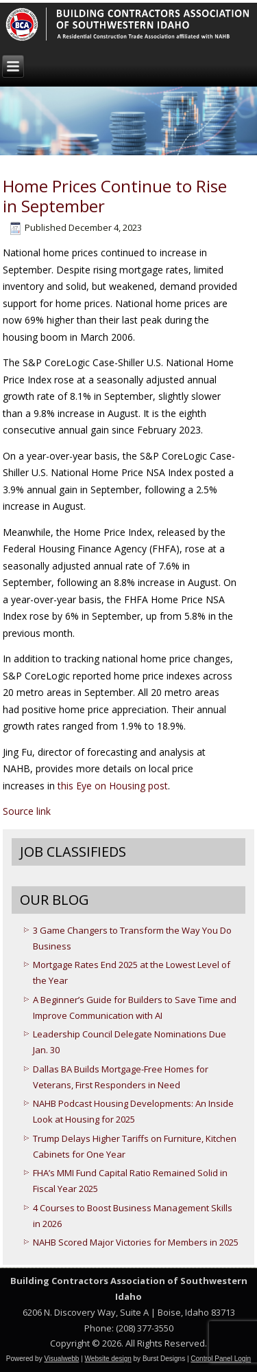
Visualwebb (61, 1358)
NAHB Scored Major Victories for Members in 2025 (135, 1242)
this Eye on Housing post (113, 785)
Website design (108, 1358)
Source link (27, 811)
